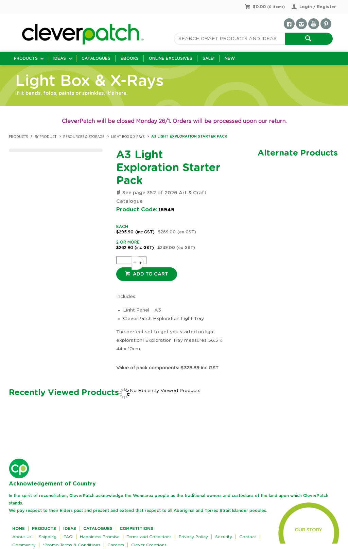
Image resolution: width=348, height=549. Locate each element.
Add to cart (150, 274)
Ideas (59, 58)
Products (26, 58)
